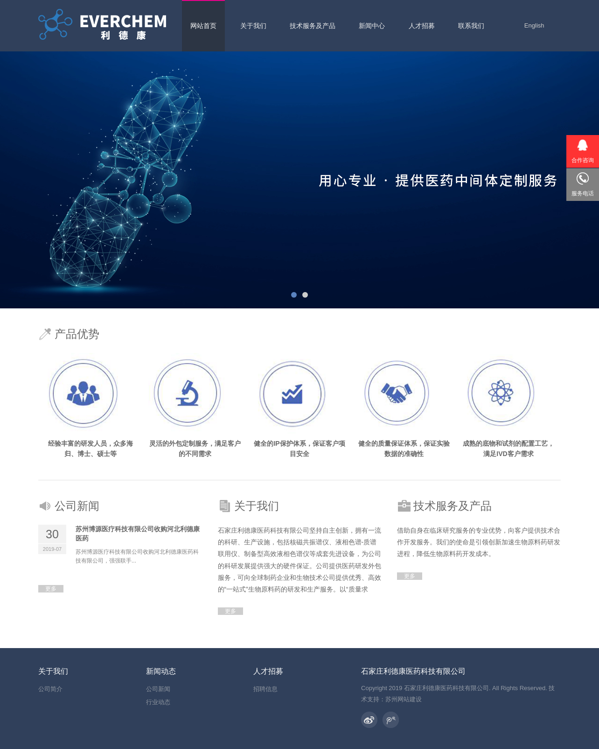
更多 (50, 588)
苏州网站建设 (403, 699)
